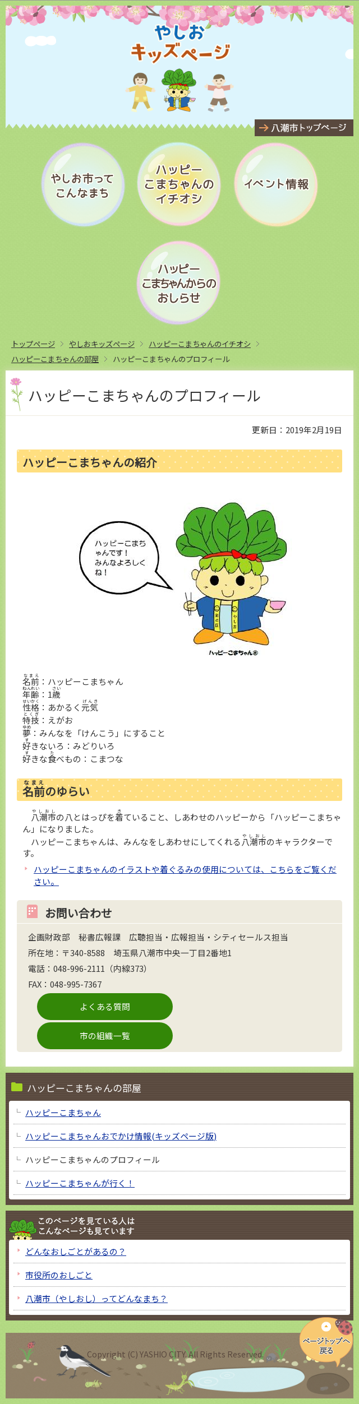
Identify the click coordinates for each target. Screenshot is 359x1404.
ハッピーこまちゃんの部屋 (55, 358)
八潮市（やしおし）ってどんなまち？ (96, 1298)
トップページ (33, 343)
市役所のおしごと (59, 1275)
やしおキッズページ (102, 343)
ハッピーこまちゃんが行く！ (80, 1183)
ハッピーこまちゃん (63, 1112)
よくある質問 (105, 1006)
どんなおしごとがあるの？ (75, 1251)
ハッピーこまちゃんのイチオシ (200, 343)
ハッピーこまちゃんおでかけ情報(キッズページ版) (121, 1136)
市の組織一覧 (105, 1035)
